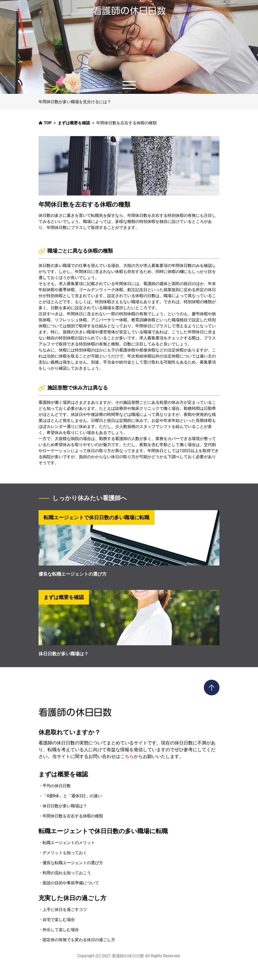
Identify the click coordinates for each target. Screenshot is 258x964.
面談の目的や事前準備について (71, 882)
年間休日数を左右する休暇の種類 (73, 816)
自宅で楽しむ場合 (59, 919)
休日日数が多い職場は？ (63, 653)
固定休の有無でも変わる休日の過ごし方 (79, 939)
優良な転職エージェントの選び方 (73, 574)
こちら (127, 756)
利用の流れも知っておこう (67, 872)
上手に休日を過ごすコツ (65, 909)
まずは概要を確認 (63, 774)
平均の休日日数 (57, 785)
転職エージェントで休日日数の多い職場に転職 (103, 831)
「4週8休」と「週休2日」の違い (72, 795)
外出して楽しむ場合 (61, 929)
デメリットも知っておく (65, 852)
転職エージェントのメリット (69, 842)
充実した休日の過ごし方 (72, 898)
